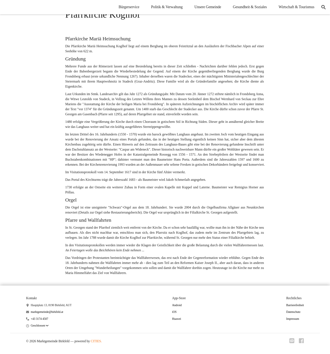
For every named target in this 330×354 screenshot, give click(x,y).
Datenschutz (293, 311)
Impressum (292, 318)
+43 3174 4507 (39, 318)
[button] (39, 326)
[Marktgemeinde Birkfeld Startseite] (6, 7)
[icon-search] (323, 7)
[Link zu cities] (291, 342)
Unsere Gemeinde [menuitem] (206, 7)
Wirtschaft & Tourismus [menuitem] (295, 7)
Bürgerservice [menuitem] (127, 7)
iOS (174, 311)
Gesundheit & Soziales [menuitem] (249, 7)
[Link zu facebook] (301, 342)
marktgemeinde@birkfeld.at (47, 311)
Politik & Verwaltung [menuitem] (165, 7)
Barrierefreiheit (295, 305)
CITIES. (96, 341)
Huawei (176, 318)
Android (177, 305)
